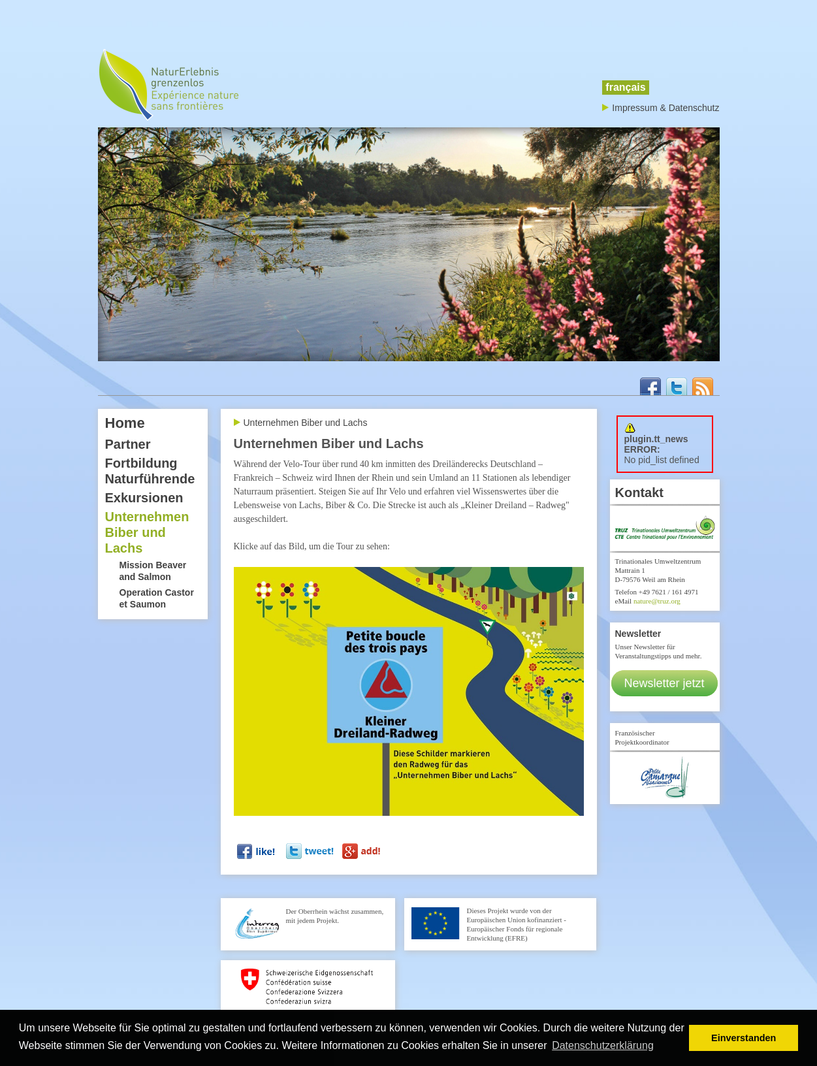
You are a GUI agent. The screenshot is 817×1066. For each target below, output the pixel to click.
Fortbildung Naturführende (150, 471)
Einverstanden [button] (743, 1038)
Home (125, 423)
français (625, 87)
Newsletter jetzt (664, 683)
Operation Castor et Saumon (157, 598)
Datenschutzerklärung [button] (603, 1045)
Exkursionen (144, 498)
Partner (128, 444)
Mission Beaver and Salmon (153, 571)
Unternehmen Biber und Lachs (147, 532)
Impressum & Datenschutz (665, 108)
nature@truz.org (657, 601)
